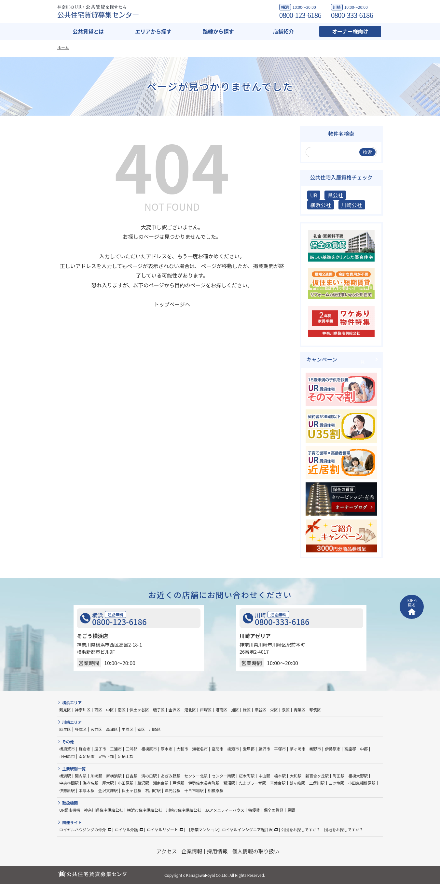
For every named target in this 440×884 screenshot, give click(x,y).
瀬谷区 (260, 709)
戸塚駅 (178, 783)
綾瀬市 (233, 748)
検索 (367, 152)
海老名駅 (90, 783)
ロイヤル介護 (126, 829)
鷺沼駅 (229, 783)
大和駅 (295, 775)
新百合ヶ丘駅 (317, 775)
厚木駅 (108, 783)
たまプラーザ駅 (252, 783)
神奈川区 (82, 709)
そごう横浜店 (92, 636)
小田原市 (67, 756)
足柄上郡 (125, 756)
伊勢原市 (332, 748)
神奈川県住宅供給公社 (103, 810)
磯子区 (159, 709)
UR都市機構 (69, 810)
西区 (98, 709)
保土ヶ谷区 (139, 709)
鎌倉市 (84, 748)
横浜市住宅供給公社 (144, 810)
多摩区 (81, 729)
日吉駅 (131, 775)
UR (313, 195)
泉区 (286, 709)
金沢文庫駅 (108, 790)
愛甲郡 (248, 748)
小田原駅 (125, 783)
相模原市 (149, 748)
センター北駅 (196, 775)
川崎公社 (351, 205)
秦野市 (315, 748)
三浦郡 (131, 748)
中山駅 (264, 775)
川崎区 (155, 729)
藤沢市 (264, 748)
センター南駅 (223, 775)
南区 (122, 709)
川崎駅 (96, 775)
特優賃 (254, 810)
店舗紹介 (283, 31)
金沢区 (174, 709)
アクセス (166, 851)
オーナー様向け (350, 31)
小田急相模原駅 (362, 783)
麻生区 (65, 729)
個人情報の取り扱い (255, 851)
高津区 (112, 729)
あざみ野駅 (170, 775)
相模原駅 (215, 790)
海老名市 (200, 748)
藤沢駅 (143, 783)
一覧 (360, 361)
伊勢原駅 (67, 790)
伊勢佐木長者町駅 (203, 783)
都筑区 (315, 709)
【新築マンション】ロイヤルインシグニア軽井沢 (230, 829)
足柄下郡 (106, 756)
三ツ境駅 (336, 783)
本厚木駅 (86, 790)
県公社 (335, 195)
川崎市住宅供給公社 (183, 810)
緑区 (247, 709)
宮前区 (96, 729)
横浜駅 (65, 775)
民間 (291, 810)
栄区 (274, 709)
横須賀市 (67, 748)
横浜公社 (320, 205)
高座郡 (350, 748)
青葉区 (299, 709)
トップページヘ (172, 304)
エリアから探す (153, 31)
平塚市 (280, 748)
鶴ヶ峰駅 (297, 783)
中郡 (364, 748)
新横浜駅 (114, 775)
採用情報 (217, 851)
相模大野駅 (358, 775)
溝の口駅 (149, 775)
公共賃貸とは (88, 31)
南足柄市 (86, 756)
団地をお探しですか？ (343, 829)
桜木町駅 (246, 775)
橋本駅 (280, 775)
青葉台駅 (278, 783)
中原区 (127, 729)
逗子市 (100, 748)
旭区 (235, 709)
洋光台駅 (172, 790)
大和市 (182, 748)
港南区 (221, 709)
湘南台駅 (161, 783)
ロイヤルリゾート (162, 829)
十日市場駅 (194, 790)
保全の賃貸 (273, 810)
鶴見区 (65, 709)
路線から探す (218, 31)
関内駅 (81, 775)
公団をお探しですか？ (301, 829)
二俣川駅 (317, 783)
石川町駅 (153, 790)
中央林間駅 (69, 783)
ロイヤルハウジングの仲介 (82, 829)
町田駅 (338, 775)
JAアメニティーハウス (224, 810)
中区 (110, 709)
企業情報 (192, 851)
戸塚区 (206, 709)
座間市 (217, 748)
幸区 (141, 729)
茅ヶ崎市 (297, 748)
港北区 (190, 709)
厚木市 (166, 748)
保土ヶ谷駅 (131, 790)
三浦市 (116, 748)
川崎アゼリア (255, 636)
